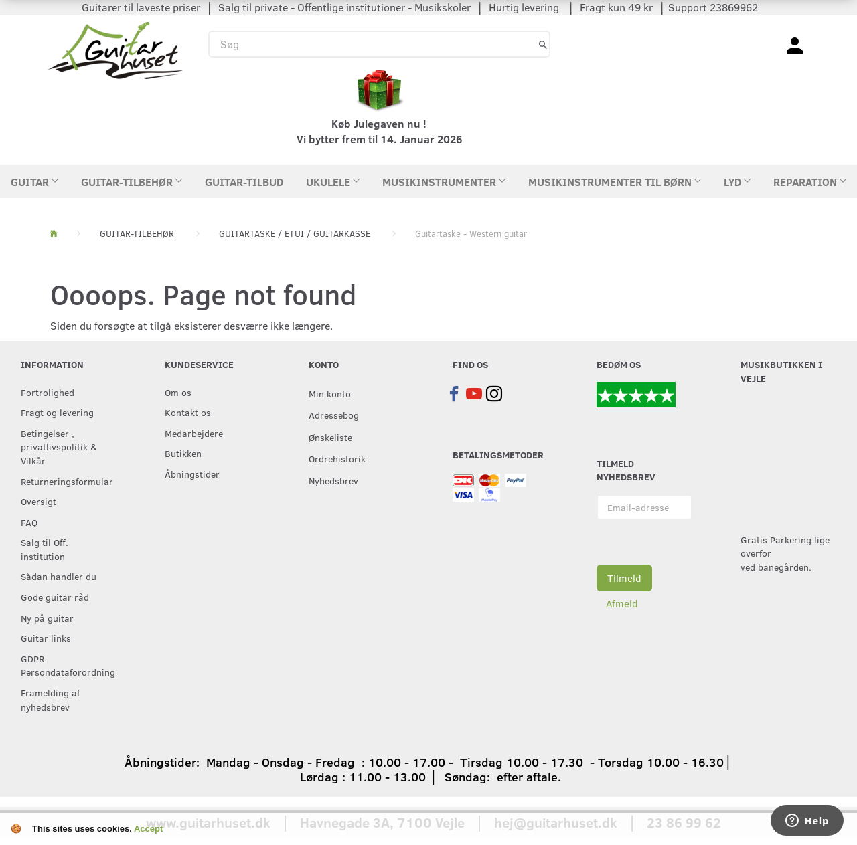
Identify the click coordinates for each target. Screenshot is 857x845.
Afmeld (622, 603)
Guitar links (46, 637)
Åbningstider (192, 473)
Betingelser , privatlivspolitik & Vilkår (59, 446)
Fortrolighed (47, 392)
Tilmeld (624, 578)
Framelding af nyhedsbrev (50, 699)
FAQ (29, 522)
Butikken (183, 453)
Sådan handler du (58, 576)
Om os (178, 392)
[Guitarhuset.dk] (115, 49)
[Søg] (543, 44)
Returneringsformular (65, 481)
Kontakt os (188, 412)
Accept (148, 829)
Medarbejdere (194, 433)
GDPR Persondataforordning (65, 665)
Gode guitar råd (55, 596)
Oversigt (38, 501)
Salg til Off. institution (44, 549)
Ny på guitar (47, 617)
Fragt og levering (57, 412)
